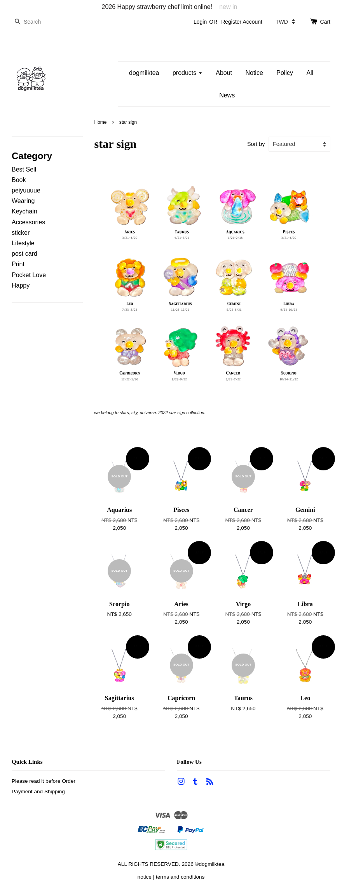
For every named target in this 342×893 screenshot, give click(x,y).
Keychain (24, 211)
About (224, 72)
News (227, 95)
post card (24, 253)
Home (100, 122)
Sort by (256, 144)
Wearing (23, 201)
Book (19, 180)
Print (18, 264)
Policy (284, 72)
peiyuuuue (26, 190)
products (187, 72)
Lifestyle (23, 243)
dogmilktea (144, 72)
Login (200, 22)
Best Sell (24, 169)
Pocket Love (29, 275)
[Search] (35, 22)
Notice (254, 72)
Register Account (241, 22)
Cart (325, 22)
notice (145, 877)
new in (228, 6)
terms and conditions (180, 877)
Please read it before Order (43, 781)
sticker (21, 232)
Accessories (28, 222)
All (309, 72)
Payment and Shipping (38, 791)
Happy (21, 285)
